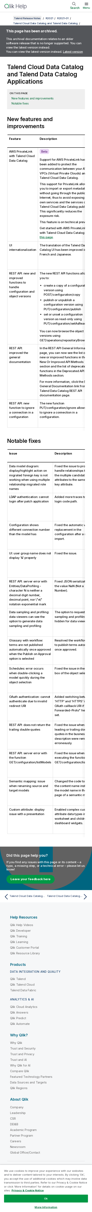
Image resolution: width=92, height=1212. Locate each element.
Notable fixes (20, 103)
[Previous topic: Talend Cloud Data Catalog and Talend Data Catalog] (24, 896)
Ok (46, 1198)
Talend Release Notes (27, 18)
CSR (13, 1118)
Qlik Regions (18, 1088)
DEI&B (14, 1124)
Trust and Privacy (22, 1054)
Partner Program (21, 1135)
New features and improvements (33, 98)
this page (46, 237)
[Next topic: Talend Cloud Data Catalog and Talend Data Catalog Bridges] (68, 896)
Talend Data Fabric (23, 990)
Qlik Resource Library (25, 953)
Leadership (18, 1113)
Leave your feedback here (31, 879)
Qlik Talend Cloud (22, 984)
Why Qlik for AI (20, 1065)
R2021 (49, 18)
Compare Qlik (19, 1071)
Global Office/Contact (25, 1152)
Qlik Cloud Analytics (23, 1006)
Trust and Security (23, 1048)
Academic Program (23, 1130)
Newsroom (17, 1147)
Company (16, 1107)
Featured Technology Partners (31, 1076)
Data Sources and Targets (28, 1082)
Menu (86, 7)
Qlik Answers (19, 1012)
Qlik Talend (18, 979)
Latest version (73, 52)
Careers (15, 1141)
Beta (44, 151)
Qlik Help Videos (21, 925)
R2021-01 (63, 18)
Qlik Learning (19, 942)
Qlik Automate (20, 1023)
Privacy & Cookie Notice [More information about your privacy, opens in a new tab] (28, 1190)
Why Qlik (16, 1042)
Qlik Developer (20, 930)
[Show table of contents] (8, 18)
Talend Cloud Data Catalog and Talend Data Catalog (45, 23)
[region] (46, 1188)
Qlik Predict (18, 1018)
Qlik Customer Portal (24, 947)
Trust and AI (18, 1059)
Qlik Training (18, 936)
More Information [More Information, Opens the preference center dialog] (46, 1207)
